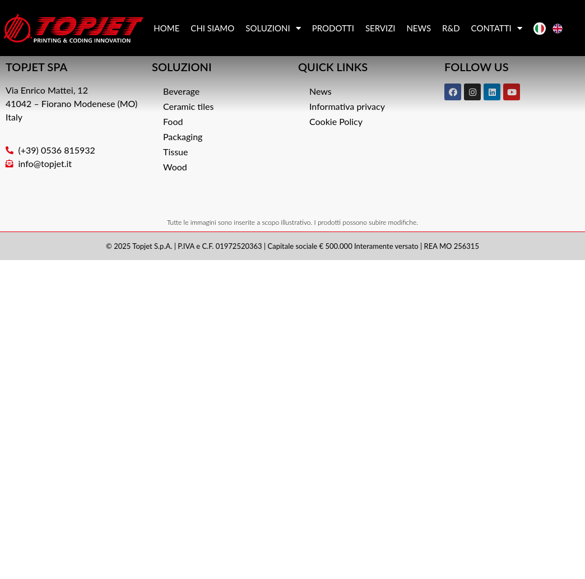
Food (173, 121)
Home (166, 28)
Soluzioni (272, 28)
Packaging (182, 136)
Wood (175, 166)
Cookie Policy (336, 121)
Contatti (496, 28)
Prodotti (333, 28)
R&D (451, 28)
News (418, 28)
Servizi (380, 28)
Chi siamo (212, 28)
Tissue (175, 151)
